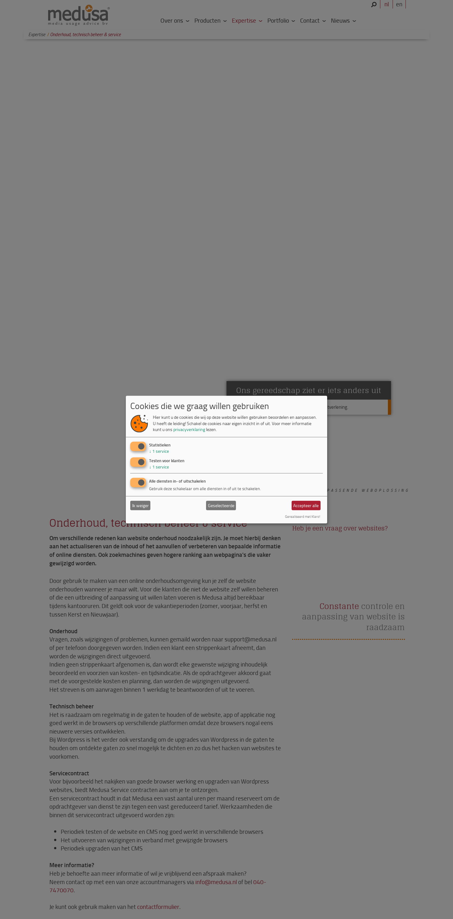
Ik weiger (140, 505)
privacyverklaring (189, 429)
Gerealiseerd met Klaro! (302, 516)
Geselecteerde (221, 505)
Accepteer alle (306, 505)
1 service (159, 451)
